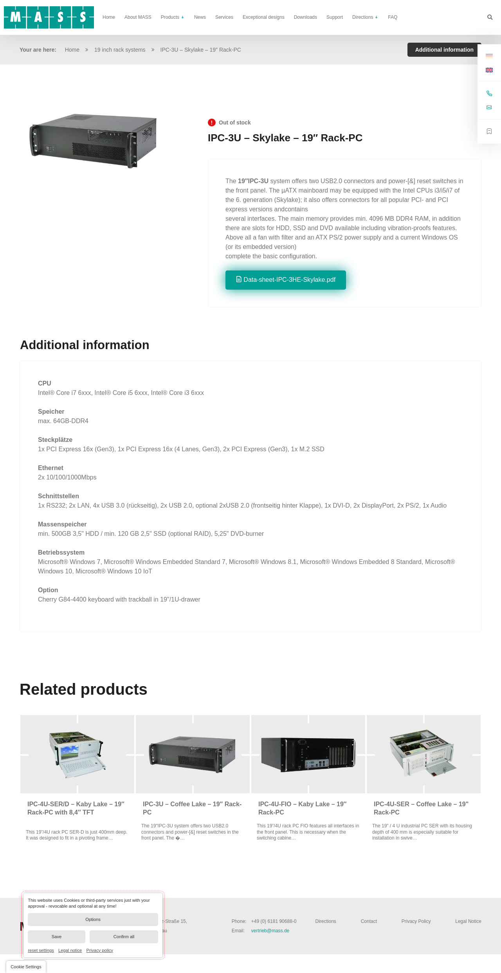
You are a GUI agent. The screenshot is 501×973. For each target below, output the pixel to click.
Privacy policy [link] (99, 950)
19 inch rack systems (120, 50)
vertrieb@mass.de (270, 930)
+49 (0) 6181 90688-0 (274, 921)
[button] (26, 967)
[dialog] (92, 925)
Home (72, 50)
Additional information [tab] (444, 50)
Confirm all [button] (124, 936)
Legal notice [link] (70, 950)
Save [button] (57, 936)
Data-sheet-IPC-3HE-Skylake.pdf (289, 279)
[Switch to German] (489, 55)
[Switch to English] (489, 70)
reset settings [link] (41, 950)
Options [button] (93, 919)
